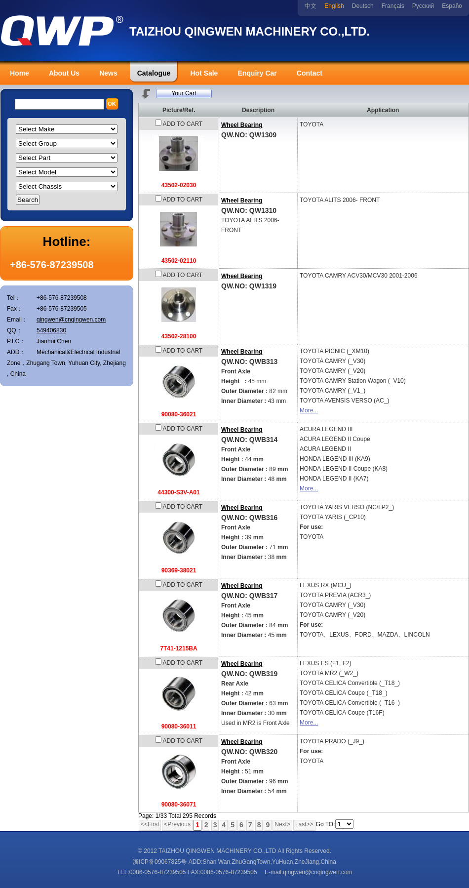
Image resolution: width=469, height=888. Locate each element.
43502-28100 (178, 336)
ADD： (16, 352)
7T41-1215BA (178, 648)
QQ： (14, 330)
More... (309, 410)
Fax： (15, 308)
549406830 (51, 330)
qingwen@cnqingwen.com (71, 319)
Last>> (304, 824)
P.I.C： (16, 341)
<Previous (177, 824)
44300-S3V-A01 (178, 492)
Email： (17, 319)
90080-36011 (178, 726)
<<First (150, 824)
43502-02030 (178, 185)
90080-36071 (178, 804)
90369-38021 (178, 570)
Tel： (13, 297)
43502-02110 (178, 260)
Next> (282, 824)
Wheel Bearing (241, 124)
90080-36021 (178, 414)
